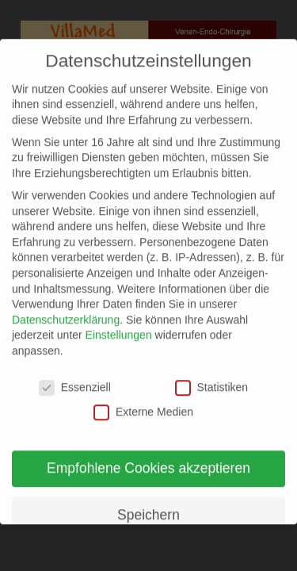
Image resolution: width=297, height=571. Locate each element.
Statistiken (212, 377)
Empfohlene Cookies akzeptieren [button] (148, 458)
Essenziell (75, 377)
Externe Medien (143, 402)
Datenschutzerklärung (66, 309)
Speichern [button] (148, 504)
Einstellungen (119, 325)
